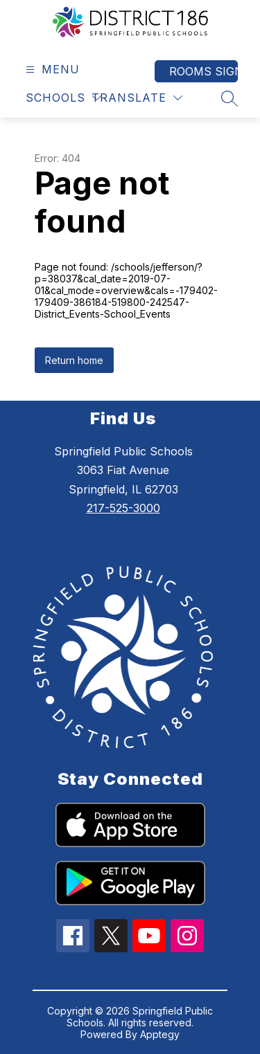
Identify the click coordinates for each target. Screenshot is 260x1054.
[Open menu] (51, 69)
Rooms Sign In (203, 71)
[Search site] (229, 98)
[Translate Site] (137, 98)
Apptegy (160, 1034)
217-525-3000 (123, 508)
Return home (74, 360)
